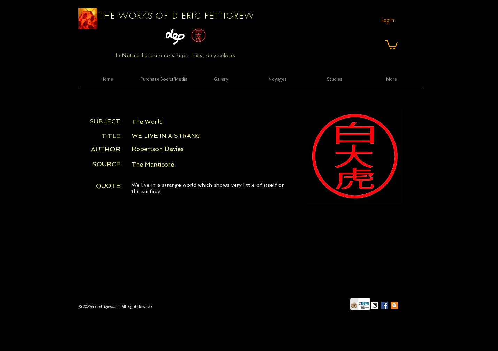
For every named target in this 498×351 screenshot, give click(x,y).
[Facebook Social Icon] (384, 305)
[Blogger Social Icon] (394, 305)
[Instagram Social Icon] (374, 305)
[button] (391, 44)
